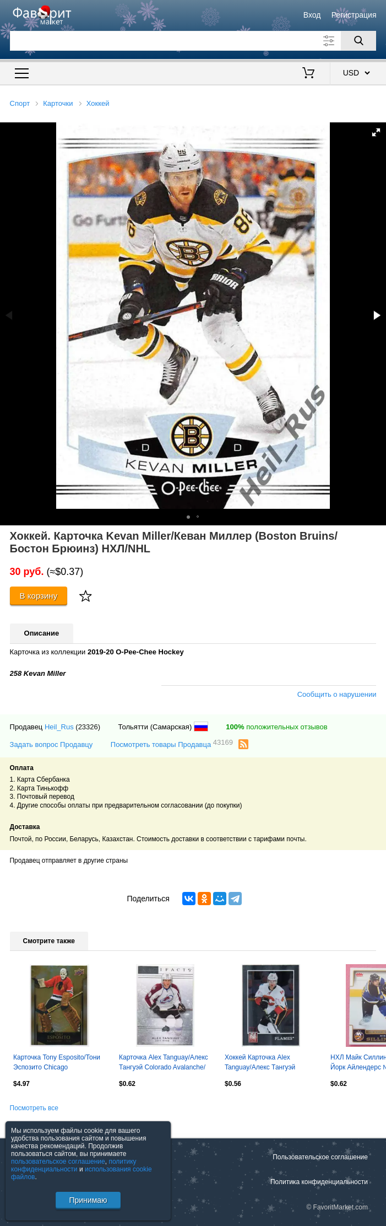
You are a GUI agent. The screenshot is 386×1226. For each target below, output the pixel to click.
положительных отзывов (276, 727)
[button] (376, 132)
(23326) (87, 727)
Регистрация (354, 14)
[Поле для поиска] (193, 41)
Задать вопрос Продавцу (51, 744)
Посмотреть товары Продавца (172, 744)
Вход (312, 14)
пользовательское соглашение (58, 1161)
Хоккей (98, 103)
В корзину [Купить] (39, 595)
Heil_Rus (59, 727)
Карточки (58, 103)
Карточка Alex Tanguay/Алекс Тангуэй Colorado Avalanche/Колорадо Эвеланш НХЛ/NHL (164, 1063)
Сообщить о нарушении (337, 694)
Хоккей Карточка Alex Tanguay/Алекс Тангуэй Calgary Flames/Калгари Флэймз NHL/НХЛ (261, 1063)
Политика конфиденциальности (319, 1182)
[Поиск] (358, 41)
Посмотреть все (34, 1108)
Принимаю (88, 1200)
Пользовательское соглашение (320, 1157)
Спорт (20, 103)
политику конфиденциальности (74, 1165)
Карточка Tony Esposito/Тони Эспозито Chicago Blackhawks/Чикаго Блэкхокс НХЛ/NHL (56, 1063)
